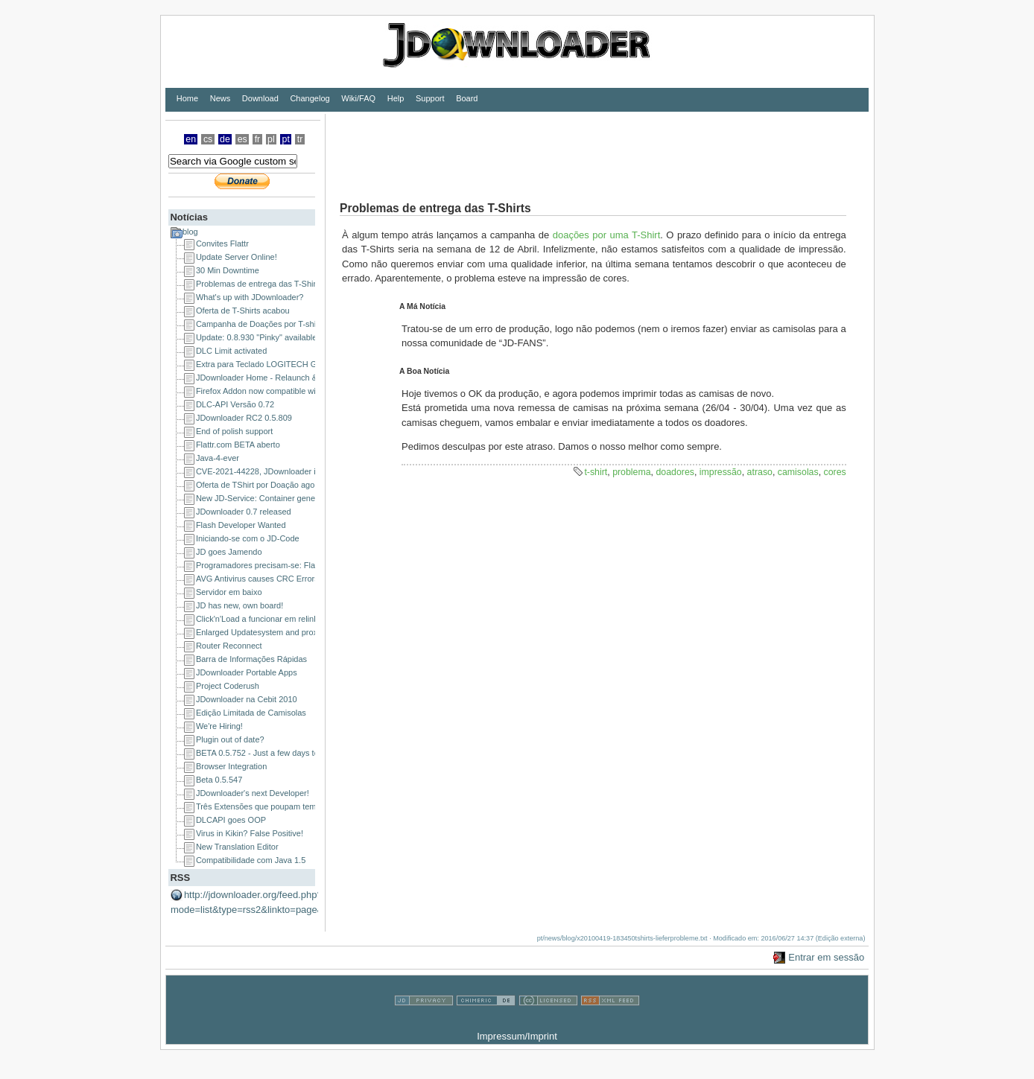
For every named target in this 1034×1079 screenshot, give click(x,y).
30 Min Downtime (227, 270)
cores (835, 472)
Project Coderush (227, 685)
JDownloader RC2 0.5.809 (244, 417)
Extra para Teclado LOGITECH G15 (261, 364)
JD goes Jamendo (229, 551)
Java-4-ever (217, 457)
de (225, 139)
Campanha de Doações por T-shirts (260, 323)
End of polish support (234, 431)
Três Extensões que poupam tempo (261, 806)
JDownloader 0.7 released (243, 511)
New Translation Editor (237, 846)
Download (260, 98)
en (190, 139)
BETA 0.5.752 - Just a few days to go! (264, 752)
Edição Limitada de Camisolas (251, 712)
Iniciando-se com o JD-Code (247, 538)
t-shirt (595, 472)
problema (631, 472)
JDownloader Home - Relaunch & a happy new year (290, 377)
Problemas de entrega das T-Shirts (259, 283)
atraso (760, 472)
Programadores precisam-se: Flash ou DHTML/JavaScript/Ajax (310, 565)
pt (286, 139)
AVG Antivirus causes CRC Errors (257, 578)
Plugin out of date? (230, 739)
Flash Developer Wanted (241, 525)
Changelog (309, 98)
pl (271, 139)
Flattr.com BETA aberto (238, 444)
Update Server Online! (236, 256)
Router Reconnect (229, 645)
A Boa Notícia (424, 371)
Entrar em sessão (826, 957)
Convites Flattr (222, 243)
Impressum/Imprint (517, 1036)
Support (430, 98)
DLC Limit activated (231, 350)
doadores (675, 472)
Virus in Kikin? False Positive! (249, 833)
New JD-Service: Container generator (264, 498)
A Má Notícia (422, 306)
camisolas (798, 472)
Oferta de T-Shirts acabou (243, 310)
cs (207, 139)
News (220, 98)
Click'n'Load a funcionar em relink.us (262, 618)
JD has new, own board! (239, 605)
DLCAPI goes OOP (231, 819)
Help (396, 98)
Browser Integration (231, 766)
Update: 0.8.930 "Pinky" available (256, 337)
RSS (180, 877)
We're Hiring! (219, 726)
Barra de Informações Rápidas (251, 659)
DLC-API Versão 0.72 (235, 404)
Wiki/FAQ (358, 98)
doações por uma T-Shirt (607, 235)
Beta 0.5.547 (219, 779)
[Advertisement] (597, 147)
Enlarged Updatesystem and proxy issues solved (284, 632)
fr (258, 139)
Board (467, 98)
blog (190, 231)
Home (187, 98)
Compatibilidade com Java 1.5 (250, 860)
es (242, 139)
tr (300, 139)
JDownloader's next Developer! (252, 793)
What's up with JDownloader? (250, 297)
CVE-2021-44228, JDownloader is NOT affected (283, 471)
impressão (721, 472)
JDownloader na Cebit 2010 (246, 699)
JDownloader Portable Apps (246, 672)
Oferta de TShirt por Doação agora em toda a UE (285, 484)
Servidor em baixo (229, 592)
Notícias (189, 217)
